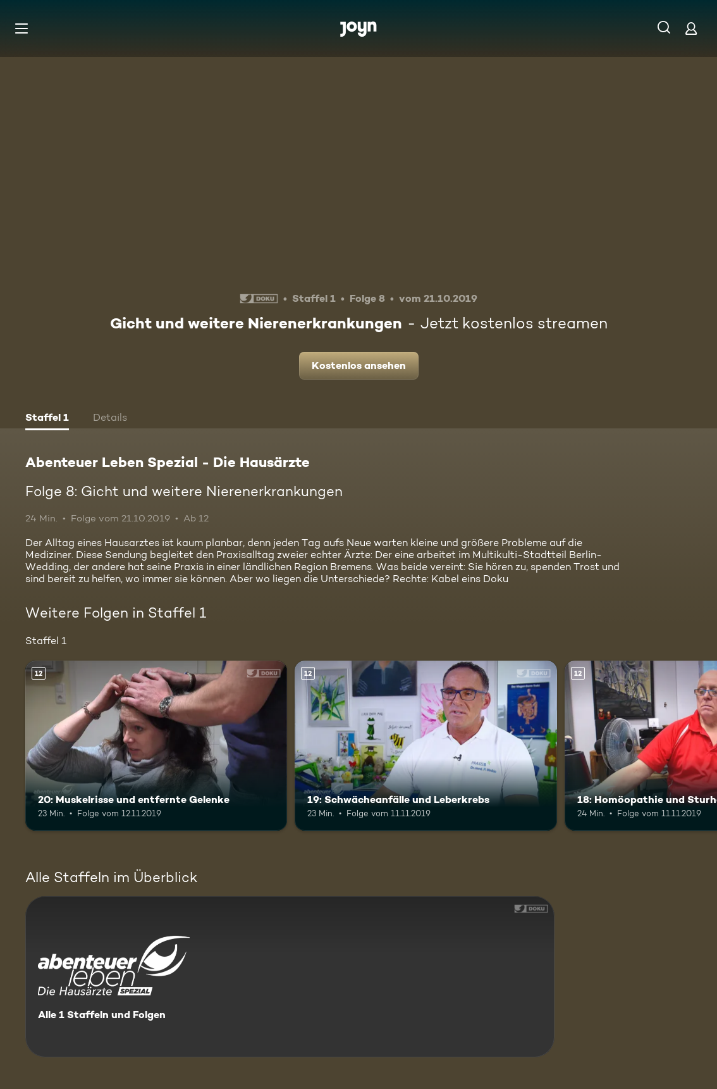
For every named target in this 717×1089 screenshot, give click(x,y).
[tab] (47, 419)
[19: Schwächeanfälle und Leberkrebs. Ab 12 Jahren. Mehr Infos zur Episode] (425, 746)
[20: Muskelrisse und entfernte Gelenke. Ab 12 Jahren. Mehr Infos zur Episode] (156, 746)
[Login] (691, 28)
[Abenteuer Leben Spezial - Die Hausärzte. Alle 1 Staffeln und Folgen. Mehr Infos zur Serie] (290, 976)
